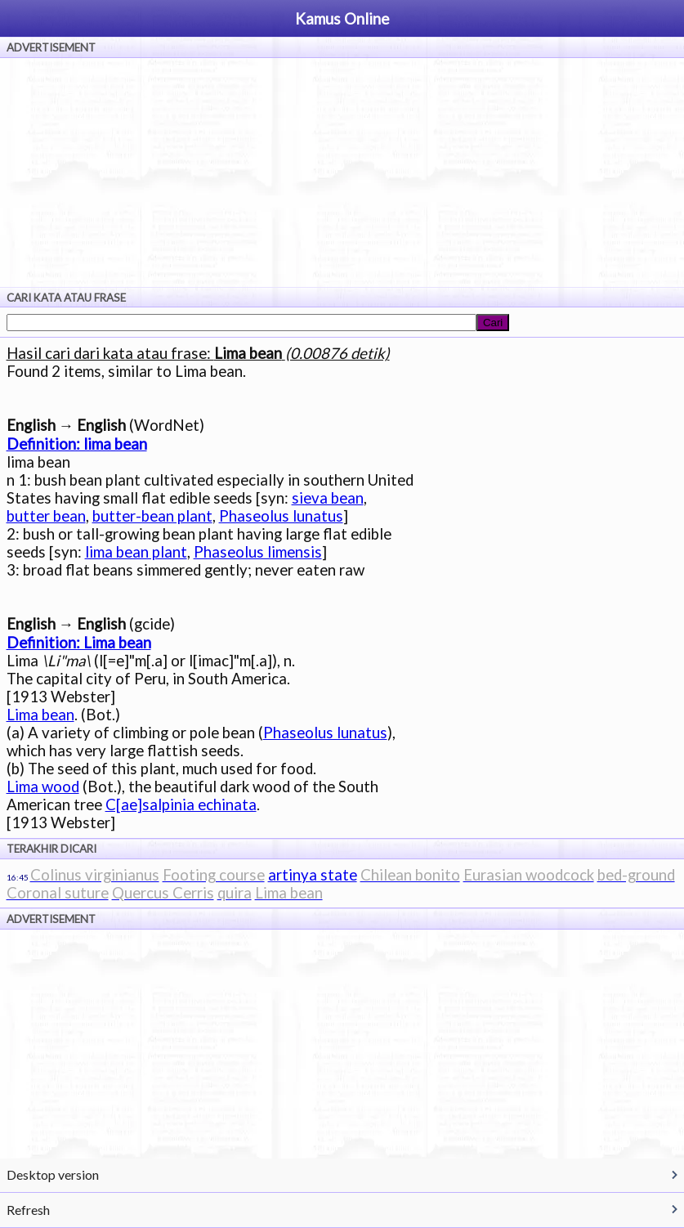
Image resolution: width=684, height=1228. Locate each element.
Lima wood (43, 787)
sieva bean (328, 498)
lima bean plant (136, 552)
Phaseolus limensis (258, 552)
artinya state (312, 875)
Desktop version (53, 1174)
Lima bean (40, 715)
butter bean (46, 516)
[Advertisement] (342, 172)
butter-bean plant (152, 516)
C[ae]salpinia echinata (181, 804)
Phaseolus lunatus (281, 516)
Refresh (28, 1209)
